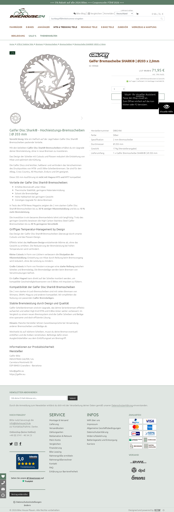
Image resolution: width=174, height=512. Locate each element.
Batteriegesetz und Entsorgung (102, 439)
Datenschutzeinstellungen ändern (28, 503)
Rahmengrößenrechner (60, 459)
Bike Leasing (55, 451)
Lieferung (54, 423)
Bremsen (39, 44)
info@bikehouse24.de (20, 423)
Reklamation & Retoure (60, 435)
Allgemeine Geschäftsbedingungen (104, 427)
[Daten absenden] (72, 398)
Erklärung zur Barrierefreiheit (63, 471)
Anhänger (44, 26)
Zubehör (123, 26)
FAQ (51, 467)
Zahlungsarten (56, 431)
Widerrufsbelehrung (97, 435)
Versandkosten (56, 427)
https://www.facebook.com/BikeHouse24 (20, 443)
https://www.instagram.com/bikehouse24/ (16, 443)
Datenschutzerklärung (122, 405)
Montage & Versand (58, 420)
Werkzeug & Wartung (144, 26)
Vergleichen (55, 443)
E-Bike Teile (107, 26)
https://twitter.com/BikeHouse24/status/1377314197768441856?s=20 (11, 443)
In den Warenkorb (139, 96)
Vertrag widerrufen (19, 494)
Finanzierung (55, 447)
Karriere (91, 443)
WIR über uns (93, 420)
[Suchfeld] (104, 18)
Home (12, 44)
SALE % (32, 35)
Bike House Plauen (26, 509)
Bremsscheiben (51, 44)
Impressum (92, 423)
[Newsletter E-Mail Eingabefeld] (38, 398)
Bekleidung (18, 35)
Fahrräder (16, 26)
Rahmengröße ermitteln (61, 455)
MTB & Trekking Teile (65, 26)
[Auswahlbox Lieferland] (124, 14)
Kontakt (53, 463)
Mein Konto (55, 439)
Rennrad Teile (89, 26)
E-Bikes (30, 26)
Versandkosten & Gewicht (154, 78)
